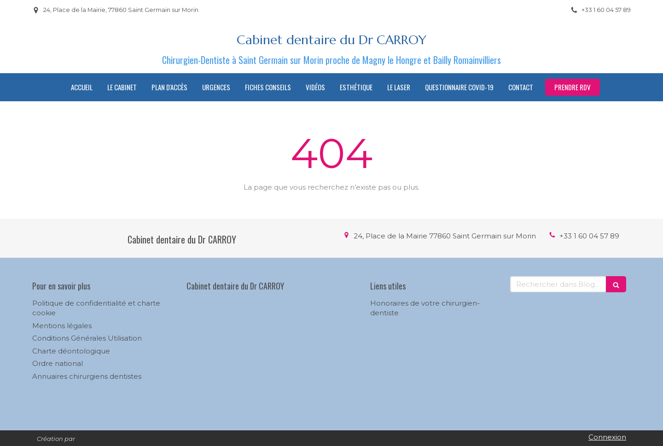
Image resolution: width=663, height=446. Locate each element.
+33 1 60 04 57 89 (589, 236)
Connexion (607, 437)
